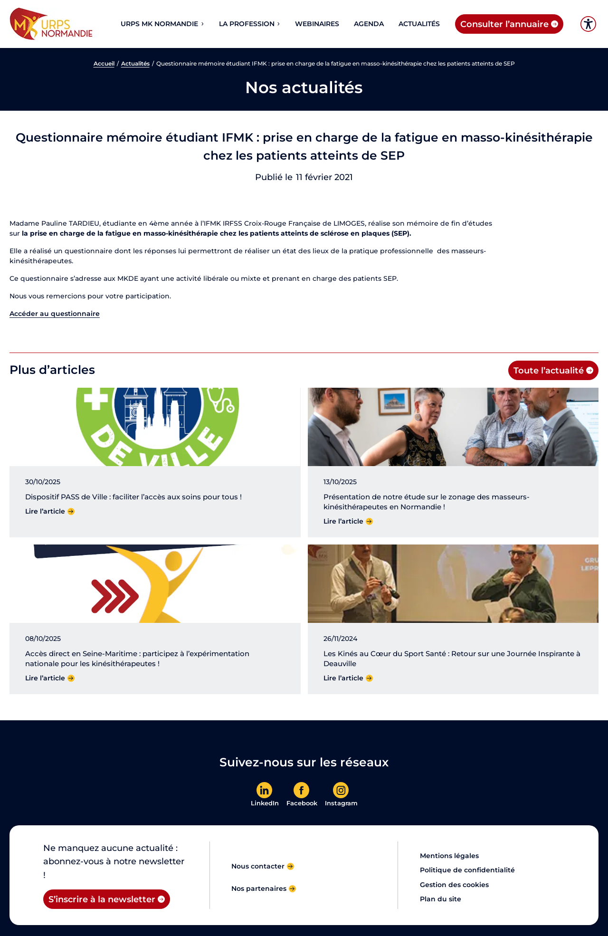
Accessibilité (588, 24)
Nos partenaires (258, 888)
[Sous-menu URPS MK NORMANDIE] (202, 24)
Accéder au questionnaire (55, 313)
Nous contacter (258, 866)
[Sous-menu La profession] (278, 24)
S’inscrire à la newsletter (101, 899)
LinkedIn (265, 803)
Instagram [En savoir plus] (341, 803)
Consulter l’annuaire (504, 24)
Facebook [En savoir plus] (301, 803)
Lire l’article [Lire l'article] (45, 511)
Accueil (104, 63)
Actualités (135, 63)
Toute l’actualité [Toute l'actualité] (548, 370)
